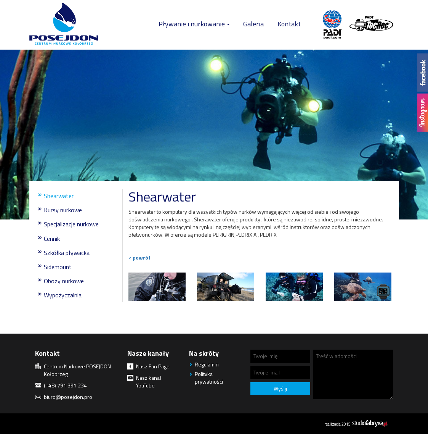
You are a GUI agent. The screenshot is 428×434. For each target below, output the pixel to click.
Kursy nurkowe (63, 210)
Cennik (52, 238)
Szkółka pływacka (67, 252)
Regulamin (207, 364)
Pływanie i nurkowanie (194, 24)
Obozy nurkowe (64, 281)
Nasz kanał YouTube (148, 381)
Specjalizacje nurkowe (71, 224)
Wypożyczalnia (63, 295)
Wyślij (280, 388)
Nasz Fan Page (153, 366)
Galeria (253, 24)
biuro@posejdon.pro (68, 397)
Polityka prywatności (209, 378)
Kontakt (289, 24)
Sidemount (58, 266)
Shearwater (59, 195)
